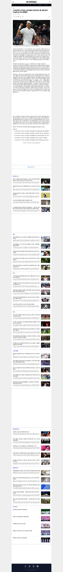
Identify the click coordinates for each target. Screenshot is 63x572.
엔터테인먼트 (40, 4)
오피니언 (34, 4)
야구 (16, 4)
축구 (18, 4)
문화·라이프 (46, 4)
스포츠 (21, 4)
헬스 (24, 4)
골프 (13, 4)
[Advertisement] (31, 103)
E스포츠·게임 (28, 4)
